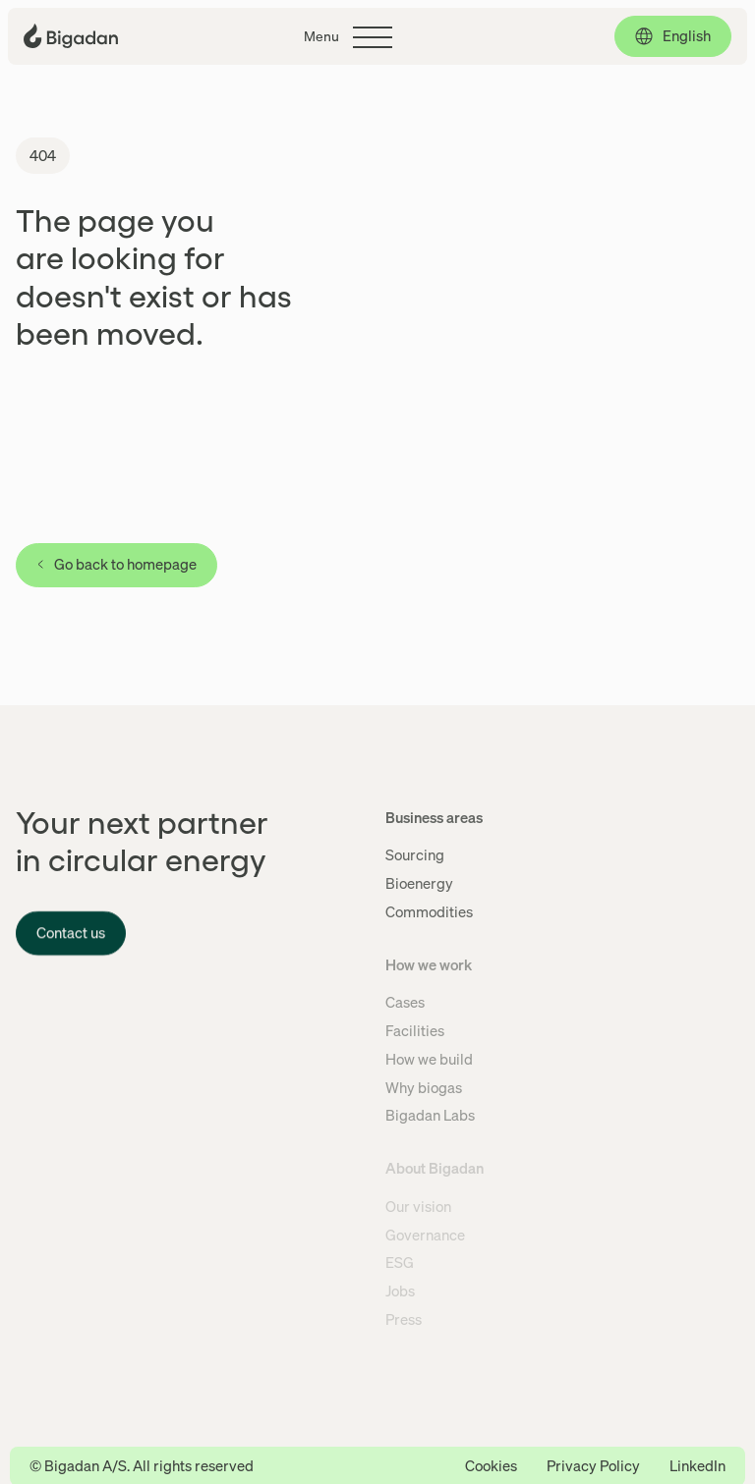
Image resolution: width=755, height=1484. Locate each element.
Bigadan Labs (430, 1115)
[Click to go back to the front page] (71, 36)
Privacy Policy (593, 1466)
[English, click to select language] (672, 36)
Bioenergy (419, 883)
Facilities (414, 1030)
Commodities (429, 911)
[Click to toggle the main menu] (348, 37)
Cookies (491, 1466)
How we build (429, 1059)
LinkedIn (697, 1466)
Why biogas (423, 1087)
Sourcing (414, 854)
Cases (405, 1002)
